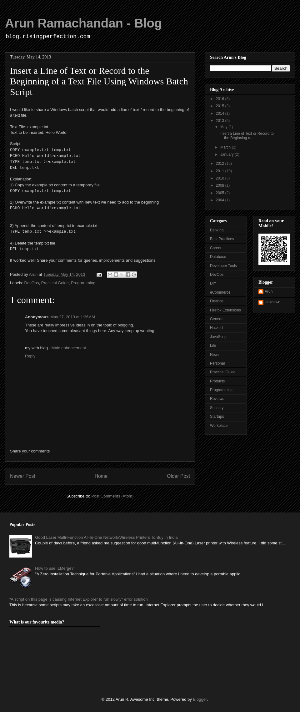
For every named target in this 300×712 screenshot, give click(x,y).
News (214, 354)
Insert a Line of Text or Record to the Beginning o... (246, 135)
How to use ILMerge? (54, 568)
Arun (268, 291)
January (227, 154)
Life (213, 345)
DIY (213, 283)
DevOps (31, 282)
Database (218, 257)
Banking (216, 230)
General (216, 319)
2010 (220, 178)
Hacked (216, 328)
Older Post (178, 476)
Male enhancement (69, 348)
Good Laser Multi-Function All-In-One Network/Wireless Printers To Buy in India (106, 537)
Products (217, 381)
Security (216, 408)
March (226, 147)
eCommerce (220, 292)
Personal (217, 363)
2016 (220, 99)
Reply (30, 356)
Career (216, 248)
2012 (220, 163)
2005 (220, 193)
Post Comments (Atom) (112, 496)
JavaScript (219, 337)
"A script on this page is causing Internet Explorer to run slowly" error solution (78, 599)
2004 (220, 200)
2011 (220, 171)
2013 (220, 121)
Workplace (219, 425)
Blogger (200, 699)
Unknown (272, 302)
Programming (83, 282)
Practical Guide (55, 282)
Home (101, 476)
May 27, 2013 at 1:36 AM (72, 317)
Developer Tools (223, 266)
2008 (220, 185)
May (224, 127)
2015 (220, 106)
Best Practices (222, 239)
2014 (220, 113)
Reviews (217, 398)
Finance (216, 301)
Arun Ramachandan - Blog (83, 23)
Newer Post (22, 476)
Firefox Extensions (225, 310)
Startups (217, 416)
